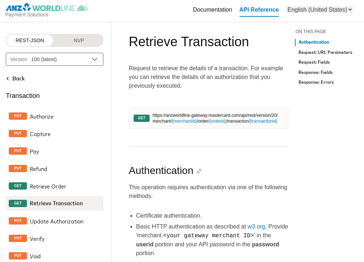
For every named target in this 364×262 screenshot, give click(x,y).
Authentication (313, 42)
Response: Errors (316, 82)
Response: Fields (315, 72)
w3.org (256, 226)
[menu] (319, 9)
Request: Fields (314, 62)
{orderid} (217, 121)
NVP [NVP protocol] (79, 40)
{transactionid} (263, 121)
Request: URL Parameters (325, 52)
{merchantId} (184, 121)
